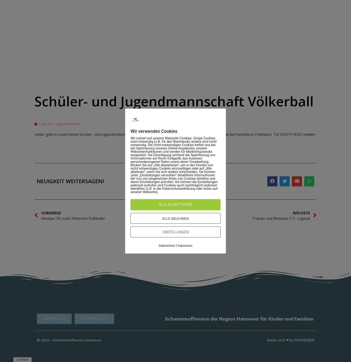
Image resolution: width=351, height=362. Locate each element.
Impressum (185, 245)
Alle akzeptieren (175, 204)
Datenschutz (167, 245)
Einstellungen (176, 232)
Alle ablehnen (175, 218)
